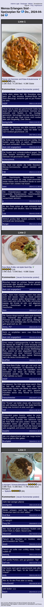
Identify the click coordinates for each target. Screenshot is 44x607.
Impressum (38, 5)
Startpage (24, 4)
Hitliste (30, 4)
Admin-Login (15, 4)
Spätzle (8, 491)
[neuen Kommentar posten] (27, 89)
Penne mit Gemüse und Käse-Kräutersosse (20, 79)
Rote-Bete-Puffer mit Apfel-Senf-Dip (17, 267)
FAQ (32, 5)
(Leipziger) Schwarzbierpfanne (14, 485)
